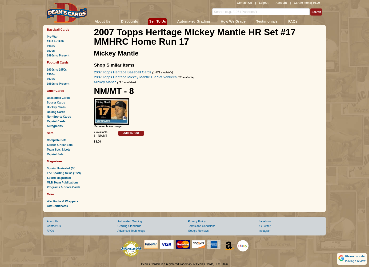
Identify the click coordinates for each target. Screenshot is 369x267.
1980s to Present (58, 55)
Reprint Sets (55, 154)
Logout (264, 2)
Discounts (129, 21)
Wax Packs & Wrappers (62, 201)
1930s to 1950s (57, 69)
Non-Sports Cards (59, 116)
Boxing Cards (56, 112)
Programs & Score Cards (63, 187)
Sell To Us (157, 21)
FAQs (292, 21)
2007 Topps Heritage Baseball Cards (122, 72)
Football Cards (58, 62)
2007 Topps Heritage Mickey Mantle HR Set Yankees (135, 77)
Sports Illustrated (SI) (61, 168)
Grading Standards (129, 226)
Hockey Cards (56, 107)
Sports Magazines (59, 177)
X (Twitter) (265, 226)
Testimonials (267, 21)
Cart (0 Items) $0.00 (307, 2)
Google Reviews (198, 230)
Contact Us (244, 2)
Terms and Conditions (201, 226)
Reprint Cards (56, 121)
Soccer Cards (56, 102)
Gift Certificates (57, 206)
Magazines (55, 161)
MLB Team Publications (62, 182)
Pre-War (52, 36)
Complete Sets (56, 140)
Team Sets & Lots (58, 149)
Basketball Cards (58, 98)
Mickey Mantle (105, 82)
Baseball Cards (58, 29)
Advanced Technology (131, 230)
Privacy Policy (197, 221)
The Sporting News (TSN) (64, 173)
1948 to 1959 (55, 41)
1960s (51, 46)
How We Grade (233, 21)
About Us (102, 21)
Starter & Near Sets (59, 145)
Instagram (265, 230)
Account (281, 2)
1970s (51, 50)
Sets (50, 133)
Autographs (55, 126)
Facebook (265, 221)
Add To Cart (131, 133)
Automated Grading (193, 21)
